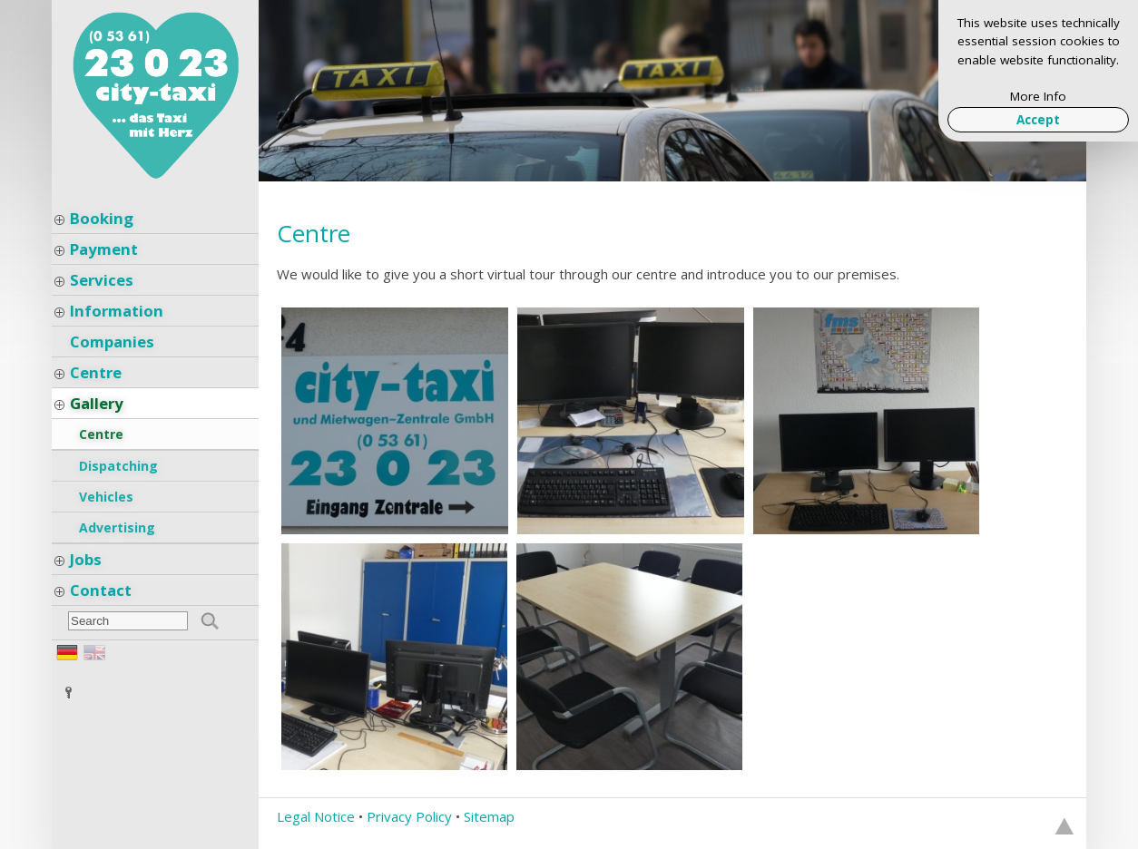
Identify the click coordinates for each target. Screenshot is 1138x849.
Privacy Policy (409, 816)
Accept (1038, 120)
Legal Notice (316, 816)
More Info (1038, 96)
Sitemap (489, 816)
